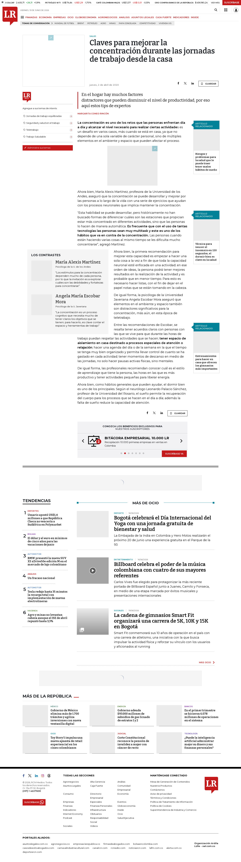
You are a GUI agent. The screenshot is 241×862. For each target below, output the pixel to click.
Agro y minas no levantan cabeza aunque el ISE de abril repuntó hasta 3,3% (47, 618)
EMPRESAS (59, 17)
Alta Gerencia (97, 781)
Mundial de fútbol (64, 23)
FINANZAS (31, 17)
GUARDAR (208, 83)
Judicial (121, 733)
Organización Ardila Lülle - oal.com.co (206, 844)
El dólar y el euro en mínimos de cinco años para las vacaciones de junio (47, 541)
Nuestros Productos (161, 785)
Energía (121, 706)
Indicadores (69, 810)
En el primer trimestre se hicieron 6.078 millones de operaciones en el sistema (201, 715)
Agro (103, 23)
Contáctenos (157, 789)
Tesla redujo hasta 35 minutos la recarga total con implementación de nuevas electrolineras (47, 596)
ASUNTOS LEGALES (142, 17)
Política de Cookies (160, 805)
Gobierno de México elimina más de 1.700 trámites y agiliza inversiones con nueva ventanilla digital (66, 717)
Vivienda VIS (165, 23)
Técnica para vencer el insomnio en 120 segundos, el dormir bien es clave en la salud (206, 251)
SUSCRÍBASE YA (174, 453)
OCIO (70, 17)
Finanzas (67, 805)
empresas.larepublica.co (86, 844)
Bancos (188, 706)
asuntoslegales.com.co (35, 844)
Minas (112, 23)
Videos (94, 826)
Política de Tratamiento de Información (171, 801)
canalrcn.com (100, 848)
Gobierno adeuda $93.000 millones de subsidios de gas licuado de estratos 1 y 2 (133, 715)
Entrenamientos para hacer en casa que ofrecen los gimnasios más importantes (206, 362)
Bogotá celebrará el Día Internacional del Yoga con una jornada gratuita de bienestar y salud (162, 523)
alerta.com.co (174, 848)
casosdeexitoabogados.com (38, 848)
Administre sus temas (37, 147)
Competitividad (147, 23)
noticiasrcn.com (137, 848)
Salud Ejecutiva (125, 818)
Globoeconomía (126, 805)
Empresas (68, 801)
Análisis (32, 574)
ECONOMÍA (45, 17)
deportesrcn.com (32, 852)
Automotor (34, 554)
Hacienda (32, 611)
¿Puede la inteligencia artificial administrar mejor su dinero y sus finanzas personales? (199, 742)
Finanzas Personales (101, 805)
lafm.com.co (156, 848)
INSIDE (195, 17)
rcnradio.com (118, 848)
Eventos (121, 801)
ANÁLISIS (124, 17)
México (54, 706)
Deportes (33, 511)
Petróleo (92, 23)
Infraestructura (98, 810)
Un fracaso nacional (41, 578)
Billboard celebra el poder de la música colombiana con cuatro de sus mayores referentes (160, 570)
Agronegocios (71, 781)
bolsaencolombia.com (145, 844)
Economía (123, 793)
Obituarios (96, 814)
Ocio (53, 733)
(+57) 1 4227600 (32, 791)
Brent (80, 23)
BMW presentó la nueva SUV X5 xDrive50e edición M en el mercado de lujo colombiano (47, 561)
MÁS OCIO (205, 662)
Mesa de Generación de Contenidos (170, 781)
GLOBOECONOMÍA (85, 17)
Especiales (96, 801)
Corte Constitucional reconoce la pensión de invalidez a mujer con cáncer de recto (133, 742)
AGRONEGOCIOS (107, 17)
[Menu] (22, 17)
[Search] (216, 10)
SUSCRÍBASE (231, 2)
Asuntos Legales (72, 785)
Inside (120, 810)
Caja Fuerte (96, 785)
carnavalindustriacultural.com (73, 848)
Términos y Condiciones (163, 797)
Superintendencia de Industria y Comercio (173, 810)
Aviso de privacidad (161, 793)
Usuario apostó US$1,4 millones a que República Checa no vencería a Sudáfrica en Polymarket (45, 519)
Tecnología (190, 733)
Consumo (68, 793)
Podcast (67, 818)
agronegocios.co (60, 844)
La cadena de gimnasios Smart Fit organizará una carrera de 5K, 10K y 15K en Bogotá (161, 621)
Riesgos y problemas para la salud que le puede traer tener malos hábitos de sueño (206, 161)
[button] (82, 441)
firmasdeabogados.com (116, 844)
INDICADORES (181, 17)
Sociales (67, 826)
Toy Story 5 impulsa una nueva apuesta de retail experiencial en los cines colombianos (67, 742)
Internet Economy (73, 814)
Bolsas (32, 534)
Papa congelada (127, 23)
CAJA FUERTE (163, 17)
